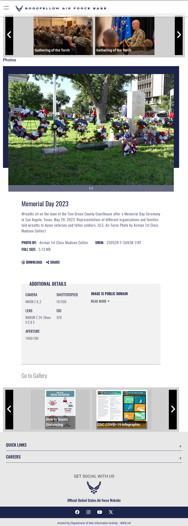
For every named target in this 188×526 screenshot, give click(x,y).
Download (32, 262)
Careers (13, 456)
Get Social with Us (94, 476)
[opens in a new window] (111, 512)
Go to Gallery (34, 375)
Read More (99, 301)
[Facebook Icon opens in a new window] (77, 512)
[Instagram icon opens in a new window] (88, 512)
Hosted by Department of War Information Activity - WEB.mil (94, 523)
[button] (6, 8)
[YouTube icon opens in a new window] (99, 512)
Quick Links (16, 444)
